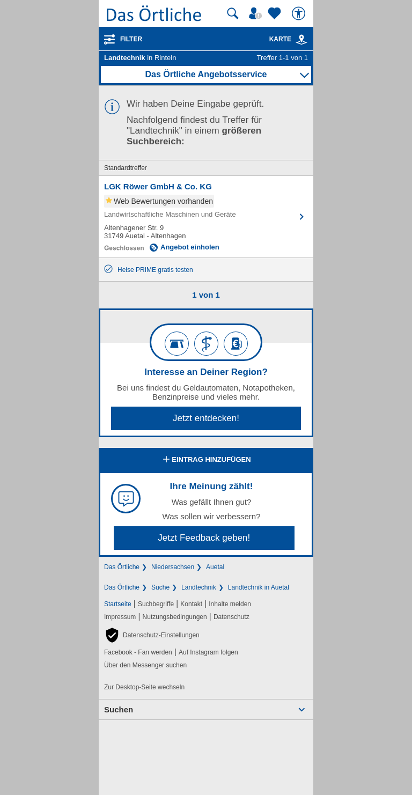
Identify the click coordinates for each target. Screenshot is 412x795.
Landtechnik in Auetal (258, 587)
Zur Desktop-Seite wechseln (144, 687)
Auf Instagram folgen (208, 652)
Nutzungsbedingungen (175, 617)
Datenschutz (231, 617)
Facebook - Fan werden (138, 652)
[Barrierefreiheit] (300, 13)
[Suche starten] (233, 13)
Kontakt (191, 604)
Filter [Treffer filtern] (131, 39)
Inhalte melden (230, 604)
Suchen (118, 709)
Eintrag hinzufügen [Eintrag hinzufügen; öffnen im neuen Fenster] (206, 460)
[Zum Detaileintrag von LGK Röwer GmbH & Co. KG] (206, 216)
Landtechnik (198, 587)
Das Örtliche (121, 567)
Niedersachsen (172, 567)
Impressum (120, 617)
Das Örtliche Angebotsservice (206, 74)
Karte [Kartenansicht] (288, 39)
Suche (160, 587)
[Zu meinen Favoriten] (276, 13)
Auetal (215, 567)
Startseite (117, 604)
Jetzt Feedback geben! (204, 538)
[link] (301, 39)
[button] (152, 635)
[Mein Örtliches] (257, 13)
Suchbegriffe (156, 604)
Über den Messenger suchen (145, 665)
